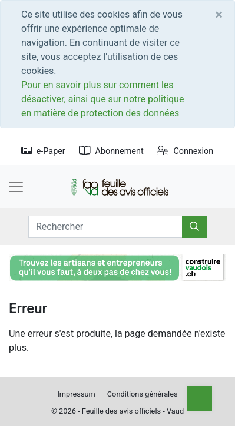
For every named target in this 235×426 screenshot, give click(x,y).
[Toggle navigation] (16, 187)
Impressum (76, 394)
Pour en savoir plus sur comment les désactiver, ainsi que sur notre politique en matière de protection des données (102, 99)
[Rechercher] (194, 227)
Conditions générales (142, 394)
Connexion (185, 151)
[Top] (199, 398)
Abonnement (111, 151)
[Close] (218, 15)
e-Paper (43, 151)
